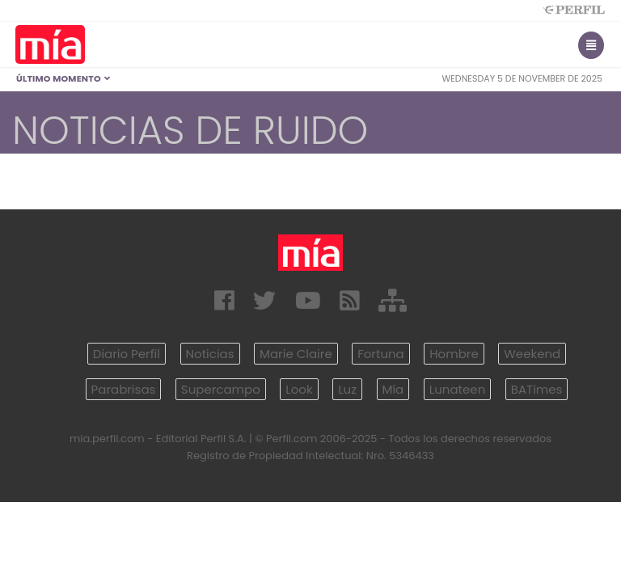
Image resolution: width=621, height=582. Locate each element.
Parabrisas (123, 389)
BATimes (537, 389)
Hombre (453, 353)
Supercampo (220, 389)
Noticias (210, 353)
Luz (347, 389)
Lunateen (457, 389)
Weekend (532, 353)
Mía (393, 389)
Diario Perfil (126, 353)
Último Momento (63, 78)
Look (298, 389)
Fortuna (380, 353)
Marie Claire (296, 353)
